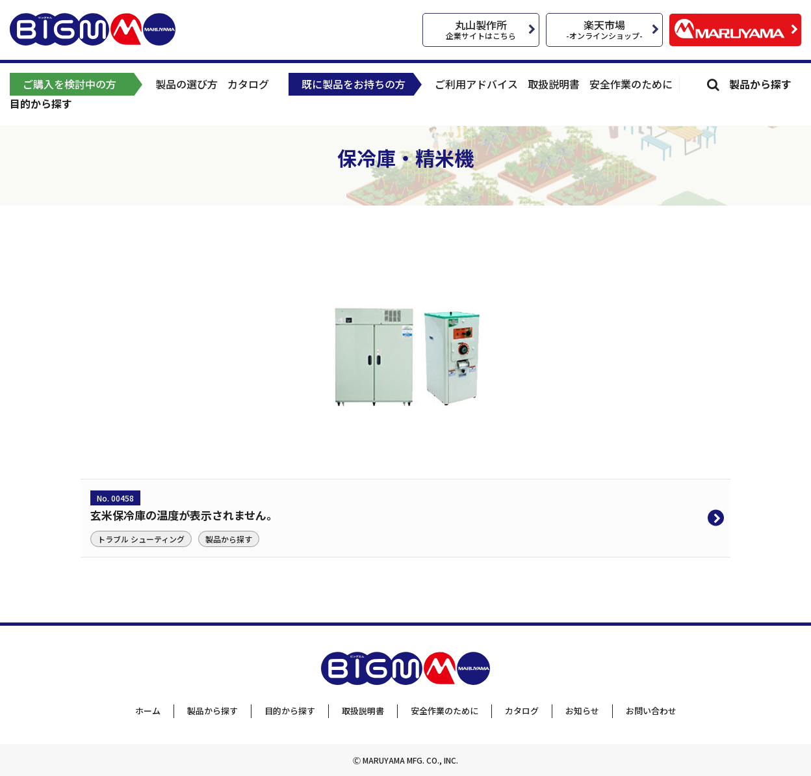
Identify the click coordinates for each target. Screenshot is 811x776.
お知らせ (582, 710)
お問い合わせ (651, 710)
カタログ (248, 84)
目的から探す (41, 103)
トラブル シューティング (141, 538)
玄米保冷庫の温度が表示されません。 (183, 515)
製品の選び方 (186, 84)
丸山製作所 (481, 29)
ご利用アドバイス (476, 84)
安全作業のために (631, 84)
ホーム (148, 710)
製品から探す (760, 84)
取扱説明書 (554, 84)
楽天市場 (604, 29)
